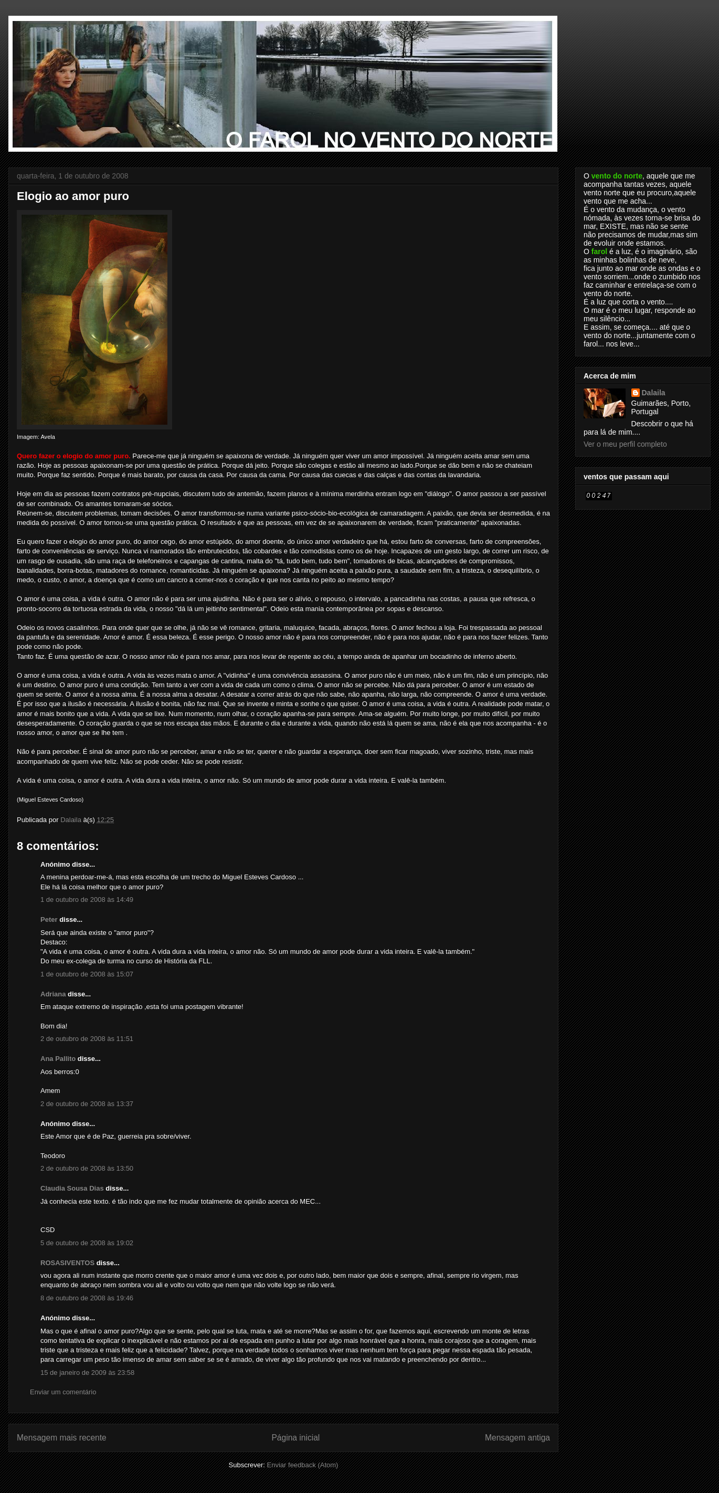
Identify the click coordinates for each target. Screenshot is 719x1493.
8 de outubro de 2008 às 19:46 (86, 1298)
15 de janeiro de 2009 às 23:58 (87, 1372)
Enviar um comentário (63, 1392)
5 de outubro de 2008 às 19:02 (86, 1243)
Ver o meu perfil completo (625, 444)
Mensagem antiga (517, 1437)
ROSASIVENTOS (67, 1263)
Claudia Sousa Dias (72, 1188)
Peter (49, 919)
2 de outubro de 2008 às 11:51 (86, 1039)
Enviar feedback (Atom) (303, 1465)
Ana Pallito (58, 1059)
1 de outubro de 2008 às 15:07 (86, 974)
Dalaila (653, 392)
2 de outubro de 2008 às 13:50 (86, 1168)
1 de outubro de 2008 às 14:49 (86, 899)
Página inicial (295, 1437)
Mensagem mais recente (62, 1437)
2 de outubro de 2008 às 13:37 (86, 1104)
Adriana (53, 994)
